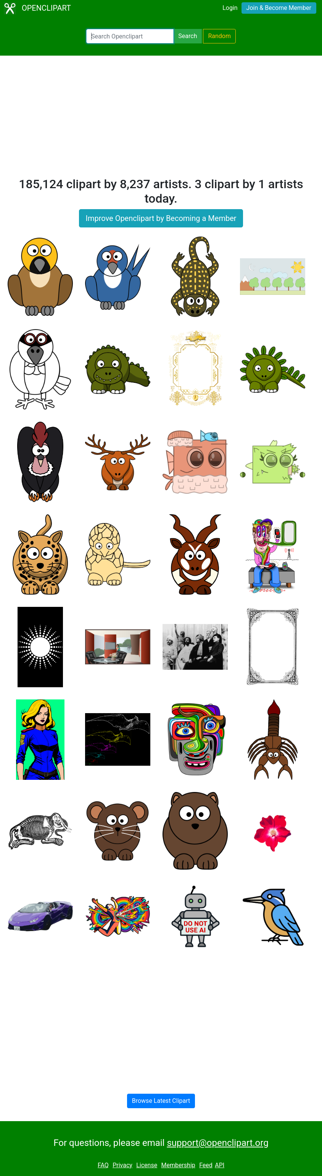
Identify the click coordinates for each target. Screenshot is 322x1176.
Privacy (122, 1165)
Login (229, 7)
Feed (206, 1165)
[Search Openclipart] (130, 36)
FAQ (103, 1165)
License (146, 1165)
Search (187, 36)
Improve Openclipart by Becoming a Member (160, 218)
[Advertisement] (161, 119)
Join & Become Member (278, 7)
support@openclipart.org (217, 1143)
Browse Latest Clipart (161, 1100)
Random (219, 36)
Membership (178, 1165)
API (219, 1165)
